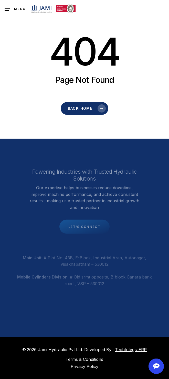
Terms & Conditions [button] (84, 359)
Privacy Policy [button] (84, 366)
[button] (15, 9)
